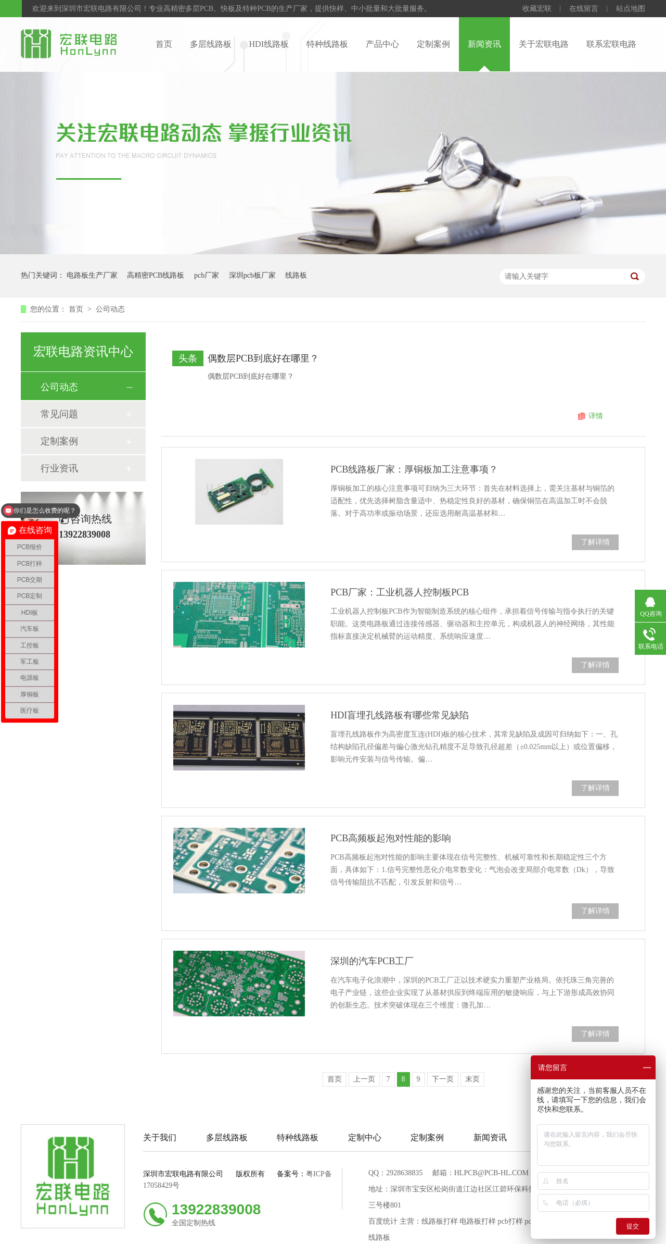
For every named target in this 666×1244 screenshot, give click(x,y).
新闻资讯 (484, 44)
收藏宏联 (537, 9)
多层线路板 (211, 44)
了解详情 (595, 542)
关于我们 (159, 1137)
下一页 (443, 1079)
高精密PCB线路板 (155, 275)
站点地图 (630, 9)
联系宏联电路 (611, 44)
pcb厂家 (206, 275)
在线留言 (583, 9)
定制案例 (433, 44)
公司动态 (110, 309)
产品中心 (382, 44)
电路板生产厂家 (92, 275)
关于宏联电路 (544, 44)
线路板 (296, 275)
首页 (164, 44)
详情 (595, 416)
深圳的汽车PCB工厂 (372, 961)
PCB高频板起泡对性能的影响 (390, 838)
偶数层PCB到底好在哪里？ (263, 358)
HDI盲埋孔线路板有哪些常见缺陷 (399, 715)
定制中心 (364, 1137)
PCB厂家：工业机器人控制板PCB (399, 592)
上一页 (364, 1079)
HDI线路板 (269, 44)
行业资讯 (59, 468)
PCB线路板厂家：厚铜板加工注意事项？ (414, 469)
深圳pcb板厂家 (252, 275)
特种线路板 (327, 44)
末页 (472, 1079)
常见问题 (59, 414)
